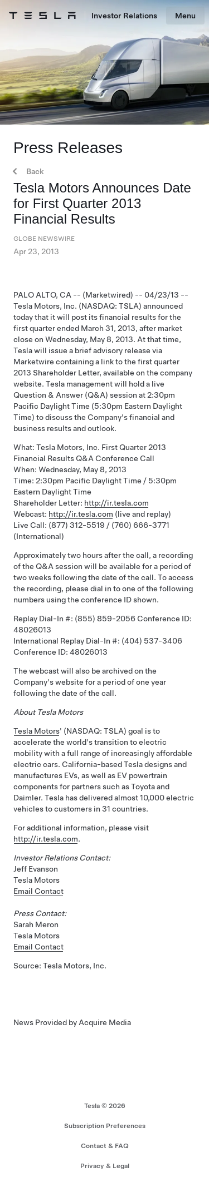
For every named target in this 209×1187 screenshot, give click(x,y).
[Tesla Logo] (42, 15)
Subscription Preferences (104, 1126)
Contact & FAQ (105, 1146)
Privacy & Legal (104, 1166)
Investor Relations (124, 15)
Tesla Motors (36, 730)
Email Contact (38, 891)
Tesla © (104, 1106)
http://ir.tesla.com (116, 502)
